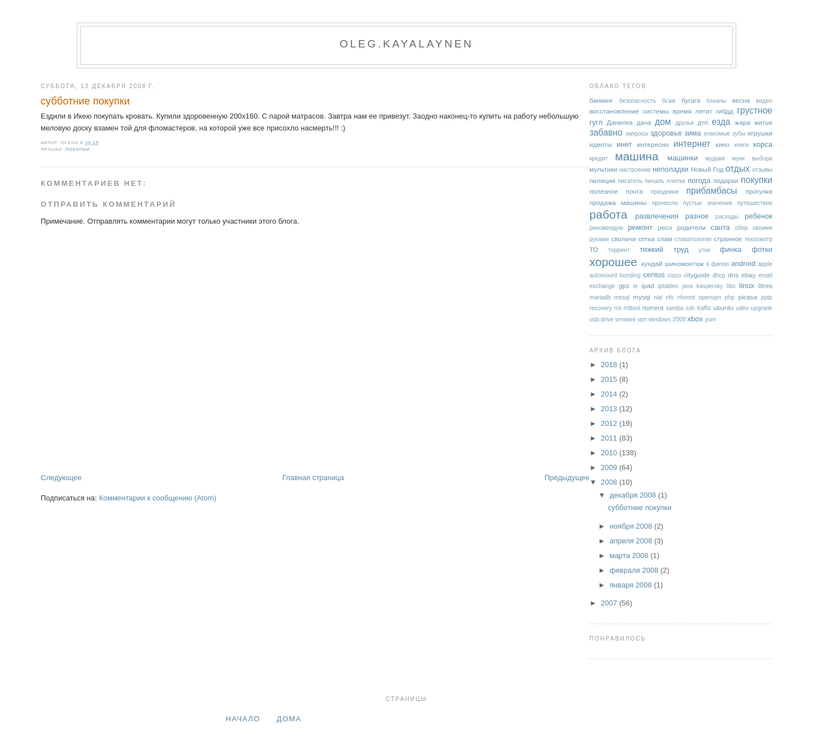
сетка (646, 238)
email (765, 275)
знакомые (716, 133)
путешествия (754, 203)
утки (704, 250)
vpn (642, 319)
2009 (610, 467)
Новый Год (706, 169)
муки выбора (752, 158)
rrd (618, 308)
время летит (692, 111)
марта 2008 (630, 555)
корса (762, 144)
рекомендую (606, 228)
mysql (641, 297)
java (687, 286)
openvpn (710, 297)
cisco (674, 275)
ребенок (758, 216)
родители (691, 227)
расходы (726, 217)
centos (654, 275)
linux (746, 285)
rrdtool (631, 308)
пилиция (602, 180)
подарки (725, 180)
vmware (625, 319)
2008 (610, 482)
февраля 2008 (635, 570)
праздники (665, 192)
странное (728, 238)
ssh (689, 308)
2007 (610, 603)
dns (733, 274)
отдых (737, 168)
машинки (682, 158)
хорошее (613, 261)
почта (634, 191)
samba (674, 308)
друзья (684, 123)
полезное (603, 191)
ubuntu (724, 307)
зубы (738, 133)
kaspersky (710, 286)
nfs (670, 297)
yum (710, 319)
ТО (593, 249)
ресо (665, 227)
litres (765, 285)
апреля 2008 (632, 541)
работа (608, 214)
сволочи (623, 238)
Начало (243, 719)
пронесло (665, 203)
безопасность (637, 101)
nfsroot (686, 297)
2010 (610, 452)
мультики (603, 169)
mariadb (600, 297)
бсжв (669, 101)
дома (289, 719)
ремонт (640, 227)
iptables (668, 286)
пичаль (654, 181)
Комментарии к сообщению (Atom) (157, 498)
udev (742, 308)
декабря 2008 (634, 495)
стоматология (693, 239)
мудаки (714, 158)
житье (763, 122)
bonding (630, 275)
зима (692, 133)
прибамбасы (712, 190)
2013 (610, 408)
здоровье (666, 133)
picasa (747, 297)
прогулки (758, 191)
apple (765, 264)
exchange (602, 286)
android (743, 263)
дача (643, 122)
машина (636, 156)
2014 (610, 394)
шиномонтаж (684, 263)
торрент (619, 250)
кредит (598, 158)
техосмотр (758, 239)
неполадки (671, 169)
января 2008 (632, 585)
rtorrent (653, 307)
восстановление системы (629, 111)
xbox (694, 319)
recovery (600, 308)
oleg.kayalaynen (406, 44)
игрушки (760, 133)
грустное (754, 110)
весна (741, 100)
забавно (606, 132)
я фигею (717, 264)
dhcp (719, 275)
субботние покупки (85, 101)
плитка (676, 181)
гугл (595, 122)
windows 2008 (667, 319)
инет (624, 144)
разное (697, 216)
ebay (748, 274)
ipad (647, 285)
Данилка (619, 122)
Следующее (61, 477)
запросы (637, 133)
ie (635, 286)
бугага (690, 100)
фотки (761, 249)
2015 (610, 379)
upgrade (761, 308)
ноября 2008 (632, 526)
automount (603, 275)
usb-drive (601, 319)
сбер (741, 228)
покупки (77, 149)
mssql (622, 297)
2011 (610, 438)
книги (741, 145)
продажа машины (617, 202)
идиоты (600, 144)
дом (663, 122)
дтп (702, 122)
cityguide (697, 274)
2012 (610, 423)
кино (723, 144)
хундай (651, 263)
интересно (653, 144)
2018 (610, 364)
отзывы (762, 170)
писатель (630, 181)
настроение (635, 170)
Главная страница (313, 477)
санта (720, 227)
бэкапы (716, 101)
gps (624, 285)
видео (764, 101)
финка (730, 249)
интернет (692, 144)
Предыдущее (566, 477)
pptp (766, 297)
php (730, 297)
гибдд (724, 111)
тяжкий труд (664, 249)
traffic (704, 308)
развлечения (657, 216)
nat (658, 297)
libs (731, 286)
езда (721, 122)
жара (742, 122)
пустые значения (707, 203)
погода (699, 180)
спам (664, 238)
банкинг (601, 100)
